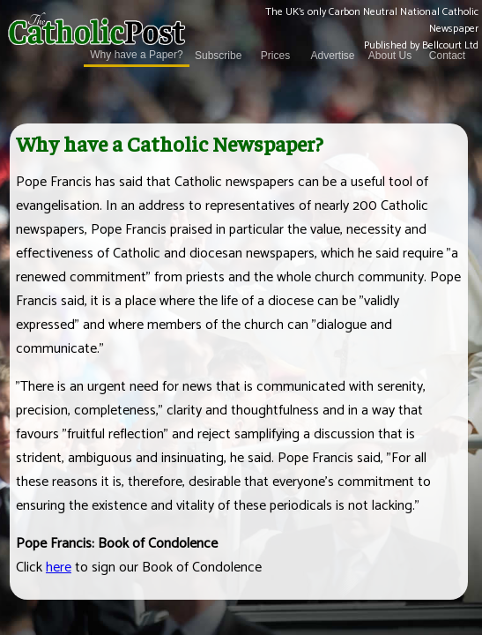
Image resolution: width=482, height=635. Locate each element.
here (58, 567)
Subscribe (218, 56)
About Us (390, 56)
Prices (275, 56)
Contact (447, 56)
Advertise (332, 56)
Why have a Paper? (136, 55)
